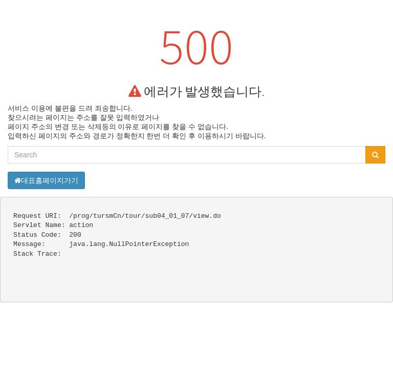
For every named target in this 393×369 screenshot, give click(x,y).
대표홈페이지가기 (46, 180)
